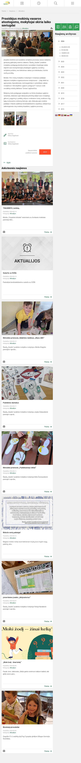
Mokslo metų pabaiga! (11, 533)
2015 (62, 109)
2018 (62, 98)
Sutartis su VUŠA (9, 273)
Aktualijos (21, 11)
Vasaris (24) (65, 53)
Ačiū (45, 152)
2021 (62, 83)
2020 (62, 88)
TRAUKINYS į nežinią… (11, 208)
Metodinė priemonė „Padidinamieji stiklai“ (19, 468)
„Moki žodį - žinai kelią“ (12, 662)
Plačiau (46, 232)
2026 (62, 41)
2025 (62, 61)
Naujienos (12, 11)
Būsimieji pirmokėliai (11, 727)
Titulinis (4, 11)
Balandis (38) (65, 47)
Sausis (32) (64, 56)
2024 (62, 67)
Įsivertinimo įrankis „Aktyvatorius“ (16, 597)
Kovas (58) (64, 50)
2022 (62, 77)
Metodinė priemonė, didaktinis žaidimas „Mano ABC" (23, 338)
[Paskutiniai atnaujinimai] (38, 3)
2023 (62, 72)
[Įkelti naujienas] (22, 3)
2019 (62, 93)
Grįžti (8, 163)
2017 (62, 104)
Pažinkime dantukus (11, 403)
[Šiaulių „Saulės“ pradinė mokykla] (7, 3)
